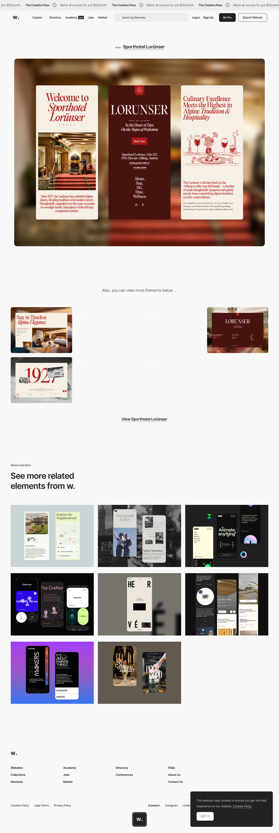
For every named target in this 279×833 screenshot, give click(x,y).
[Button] (107, 380)
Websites (17, 767)
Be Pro (227, 17)
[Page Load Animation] (107, 330)
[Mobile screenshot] (139, 536)
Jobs (91, 17)
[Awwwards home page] (139, 819)
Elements (17, 781)
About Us (174, 774)
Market (102, 17)
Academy (74, 17)
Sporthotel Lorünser (144, 46)
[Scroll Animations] (172, 330)
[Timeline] (41, 380)
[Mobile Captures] (52, 604)
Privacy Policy (62, 805)
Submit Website (253, 17)
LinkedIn (188, 805)
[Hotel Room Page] (172, 380)
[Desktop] (41, 330)
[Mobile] (139, 604)
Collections (18, 774)
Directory (55, 17)
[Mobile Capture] (52, 673)
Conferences (124, 774)
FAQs (171, 767)
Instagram (171, 805)
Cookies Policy (20, 805)
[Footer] (237, 330)
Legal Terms (41, 805)
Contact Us (175, 781)
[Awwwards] (16, 17)
